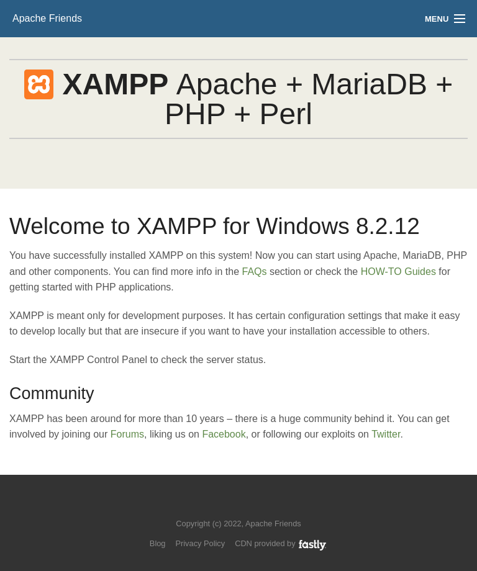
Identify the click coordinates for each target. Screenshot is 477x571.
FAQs (254, 271)
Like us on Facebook (247, 505)
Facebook (223, 434)
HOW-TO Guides (398, 271)
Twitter (385, 434)
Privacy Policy (200, 543)
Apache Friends (47, 18)
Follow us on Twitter (226, 505)
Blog (158, 543)
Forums (127, 434)
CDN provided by (281, 543)
